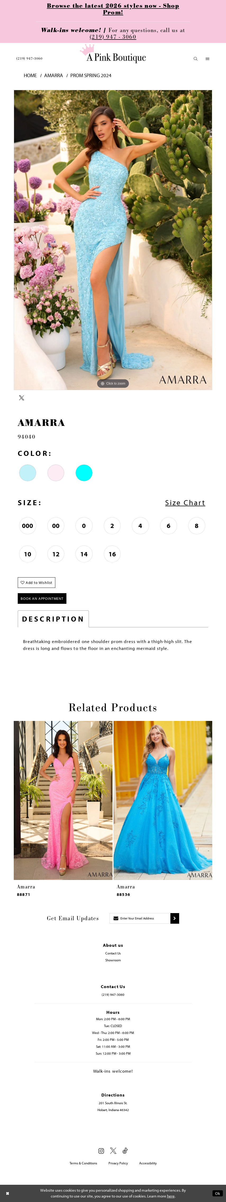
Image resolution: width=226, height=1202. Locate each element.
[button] (195, 59)
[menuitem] (29, 59)
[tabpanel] (113, 240)
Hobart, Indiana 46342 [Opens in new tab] (113, 1110)
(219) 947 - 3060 (113, 37)
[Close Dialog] (7, 1193)
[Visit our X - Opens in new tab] (113, 1151)
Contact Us (113, 953)
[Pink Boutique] (113, 53)
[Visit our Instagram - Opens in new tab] (101, 1151)
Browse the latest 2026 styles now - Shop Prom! (113, 9)
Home (30, 75)
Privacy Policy (118, 1163)
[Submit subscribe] (174, 918)
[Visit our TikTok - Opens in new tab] (125, 1151)
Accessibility (148, 1163)
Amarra (53, 75)
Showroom (113, 960)
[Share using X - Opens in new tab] (21, 398)
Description (53, 618)
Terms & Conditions (83, 1163)
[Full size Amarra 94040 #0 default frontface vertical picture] (113, 240)
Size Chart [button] (185, 502)
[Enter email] (140, 918)
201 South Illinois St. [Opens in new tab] (113, 1103)
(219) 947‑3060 (29, 58)
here (171, 1196)
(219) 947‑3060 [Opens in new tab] (113, 994)
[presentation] (63, 800)
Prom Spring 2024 (90, 75)
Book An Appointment (42, 598)
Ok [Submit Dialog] (217, 1193)
